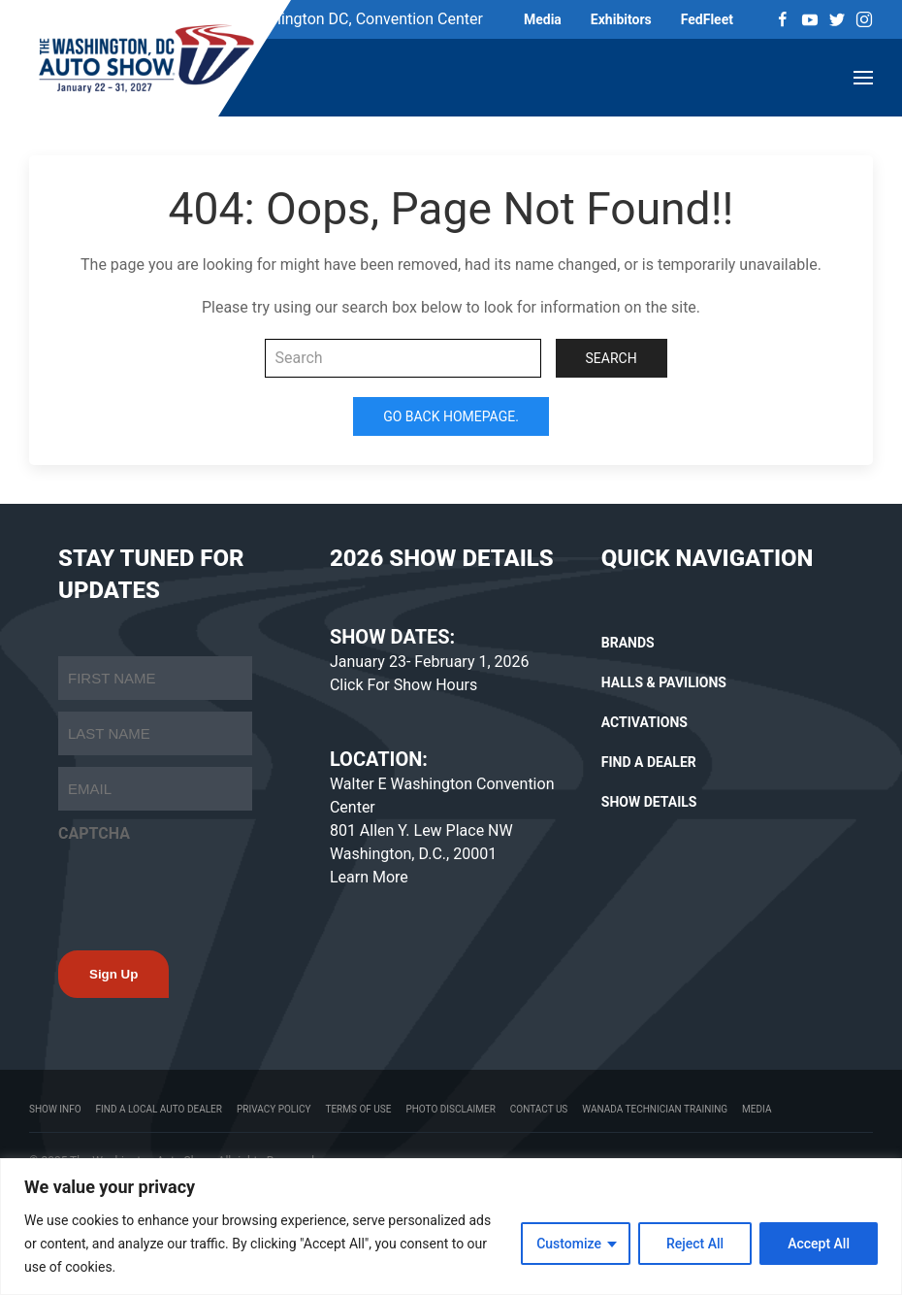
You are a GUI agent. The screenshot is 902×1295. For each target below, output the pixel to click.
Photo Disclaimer (450, 1109)
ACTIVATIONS (644, 722)
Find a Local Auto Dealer (159, 1109)
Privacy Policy (273, 1109)
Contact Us (538, 1109)
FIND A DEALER (648, 762)
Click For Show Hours (403, 685)
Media (543, 19)
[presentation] (205, 891)
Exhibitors (621, 19)
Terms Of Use (358, 1109)
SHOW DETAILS (649, 802)
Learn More (369, 877)
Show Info (55, 1109)
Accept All (819, 1243)
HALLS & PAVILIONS (663, 682)
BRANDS (628, 642)
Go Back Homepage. (451, 416)
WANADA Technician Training (654, 1109)
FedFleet (707, 19)
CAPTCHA (94, 833)
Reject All (695, 1243)
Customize (568, 1243)
